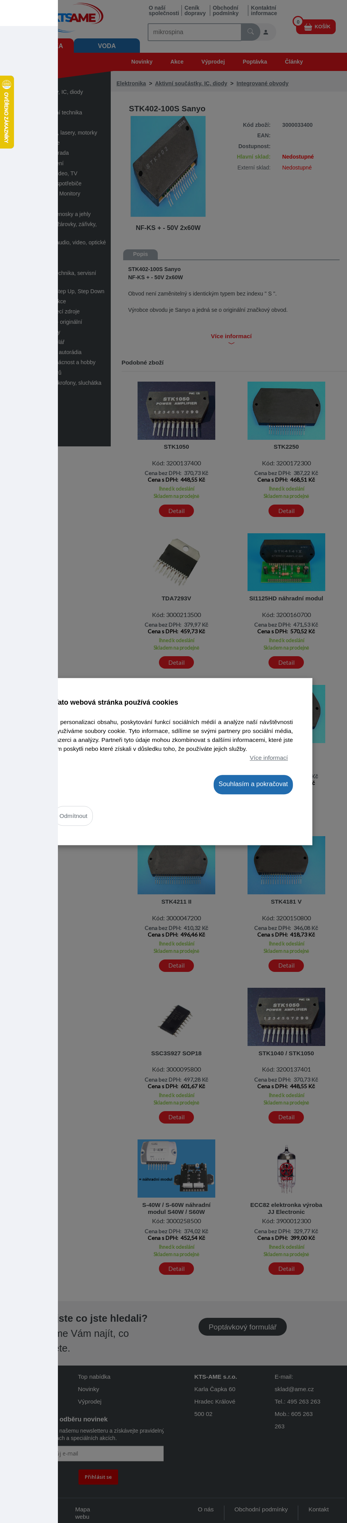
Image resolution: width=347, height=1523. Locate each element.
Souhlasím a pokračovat (253, 784)
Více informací (269, 757)
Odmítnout (73, 815)
